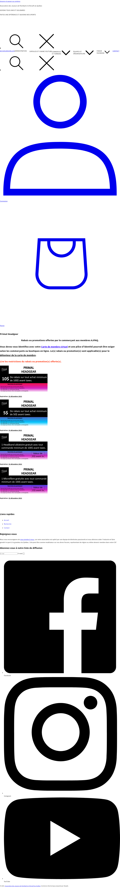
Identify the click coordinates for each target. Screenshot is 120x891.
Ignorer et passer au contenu (10, 1)
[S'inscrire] (23, 554)
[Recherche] (60, 42)
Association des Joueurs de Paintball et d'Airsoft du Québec (23, 886)
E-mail (20, 553)
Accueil (6, 520)
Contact (7, 528)
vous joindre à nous (27, 539)
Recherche (7, 524)
